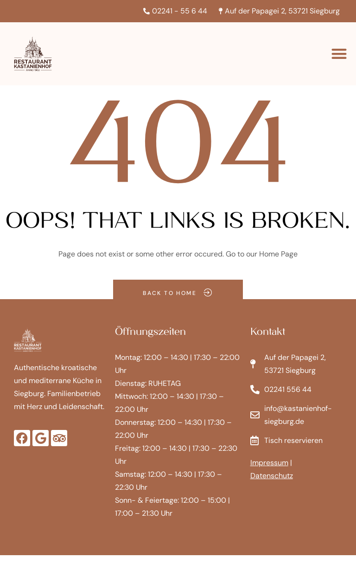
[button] (339, 54)
